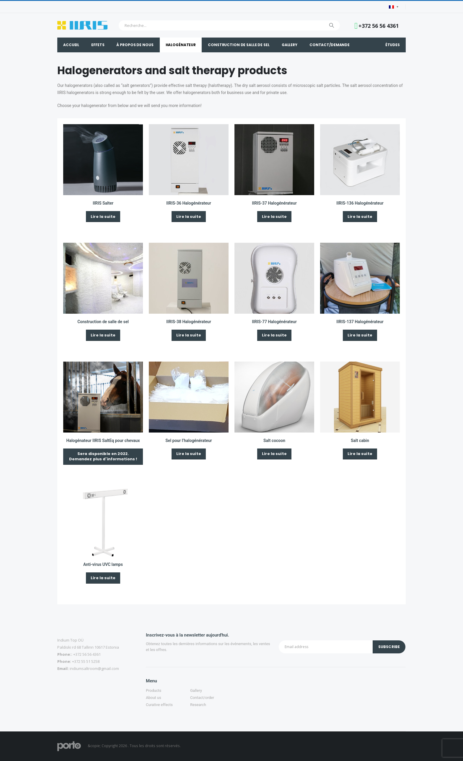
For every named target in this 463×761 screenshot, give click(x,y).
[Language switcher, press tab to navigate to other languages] (393, 7)
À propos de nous (134, 44)
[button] (103, 216)
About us (153, 697)
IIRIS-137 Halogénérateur (359, 321)
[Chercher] (331, 25)
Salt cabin (360, 440)
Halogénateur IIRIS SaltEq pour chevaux (103, 440)
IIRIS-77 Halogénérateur (274, 321)
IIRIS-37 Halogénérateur (274, 203)
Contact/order (202, 697)
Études (392, 44)
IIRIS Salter (103, 203)
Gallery (289, 44)
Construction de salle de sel (239, 44)
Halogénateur (181, 44)
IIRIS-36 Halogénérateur (188, 203)
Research (198, 704)
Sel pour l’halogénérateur (188, 440)
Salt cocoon (274, 440)
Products (153, 690)
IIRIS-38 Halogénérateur (188, 321)
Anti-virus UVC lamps (103, 564)
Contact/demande (329, 44)
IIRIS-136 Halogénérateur (359, 203)
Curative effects (159, 704)
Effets (97, 44)
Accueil (71, 44)
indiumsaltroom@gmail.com (94, 668)
